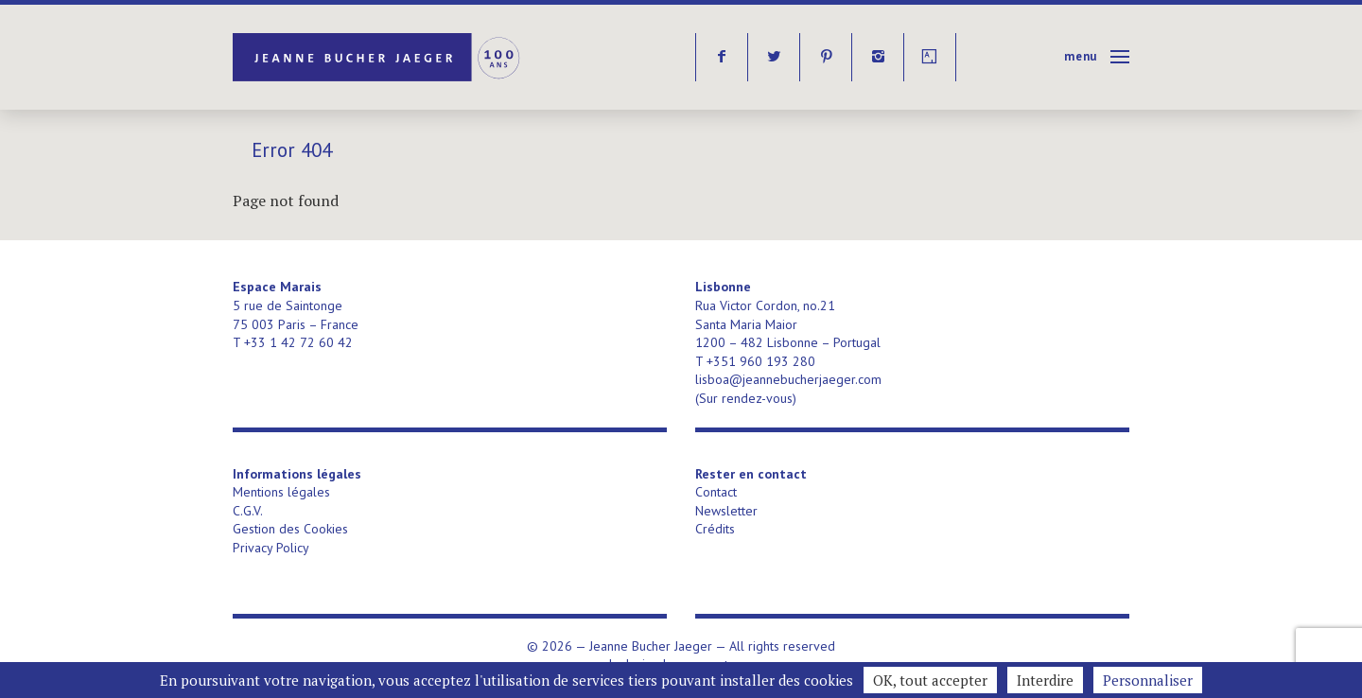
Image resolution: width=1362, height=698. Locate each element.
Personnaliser (1148, 680)
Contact (716, 491)
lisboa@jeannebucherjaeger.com (788, 379)
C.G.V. (248, 510)
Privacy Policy (271, 547)
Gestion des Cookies (290, 528)
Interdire (1045, 680)
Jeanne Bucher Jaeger (378, 57)
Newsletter (726, 510)
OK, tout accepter (930, 680)
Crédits (715, 528)
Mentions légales (281, 491)
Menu (1080, 56)
